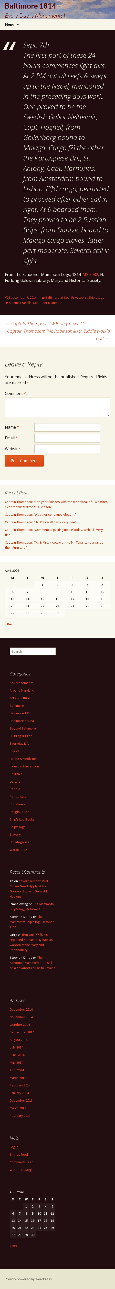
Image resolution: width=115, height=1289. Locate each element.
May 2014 (16, 1062)
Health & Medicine (23, 758)
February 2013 (20, 1115)
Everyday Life (20, 743)
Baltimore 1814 (20, 713)
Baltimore (17, 705)
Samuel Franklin (20, 302)
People (15, 789)
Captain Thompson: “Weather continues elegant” (40, 514)
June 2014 (17, 1055)
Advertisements (21, 683)
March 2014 (18, 1077)
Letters (15, 781)
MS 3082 (90, 274)
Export (14, 751)
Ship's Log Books (22, 819)
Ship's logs (96, 297)
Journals (16, 774)
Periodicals (18, 796)
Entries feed (19, 1154)
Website (12, 448)
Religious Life (19, 812)
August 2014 (19, 1040)
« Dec (9, 624)
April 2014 (17, 1070)
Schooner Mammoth (48, 302)
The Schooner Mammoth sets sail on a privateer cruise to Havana (32, 962)
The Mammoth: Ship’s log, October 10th (32, 921)
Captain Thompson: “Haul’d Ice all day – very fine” (40, 522)
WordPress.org (21, 1169)
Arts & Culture (20, 698)
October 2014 (20, 1024)
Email (11, 438)
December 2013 (21, 1100)
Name (12, 427)
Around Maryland (22, 690)
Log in (14, 1147)
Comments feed (21, 1162)
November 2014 (21, 1017)
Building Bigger (21, 736)
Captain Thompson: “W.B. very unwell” (44, 323)
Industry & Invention (24, 766)
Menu (9, 24)
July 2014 (16, 1047)
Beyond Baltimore (23, 728)
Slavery (15, 834)
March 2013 (18, 1108)
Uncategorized (20, 842)
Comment (15, 393)
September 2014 (22, 1032)
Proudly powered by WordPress (28, 1279)
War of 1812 (18, 849)
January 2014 (19, 1093)
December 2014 (21, 1009)
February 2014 (20, 1085)
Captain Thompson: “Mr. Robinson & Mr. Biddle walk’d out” (58, 334)
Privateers (79, 297)
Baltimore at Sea (57, 297)
